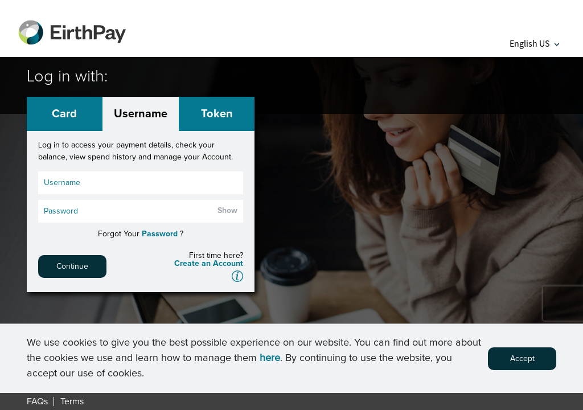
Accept (522, 359)
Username (140, 114)
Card (64, 114)
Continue (72, 266)
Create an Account (208, 264)
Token (217, 114)
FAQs (37, 401)
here (270, 358)
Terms (72, 401)
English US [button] (534, 43)
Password (160, 234)
